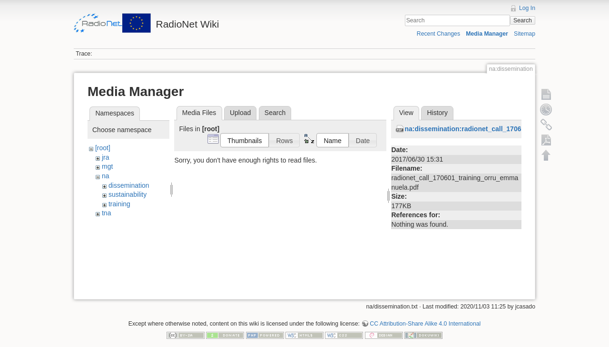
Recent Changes (438, 33)
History (437, 112)
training (119, 204)
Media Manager (487, 33)
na (105, 176)
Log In (527, 8)
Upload (240, 112)
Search (522, 20)
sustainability (127, 194)
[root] (102, 148)
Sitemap (524, 33)
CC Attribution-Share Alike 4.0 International (425, 315)
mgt (107, 166)
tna (106, 213)
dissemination (128, 185)
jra (105, 157)
